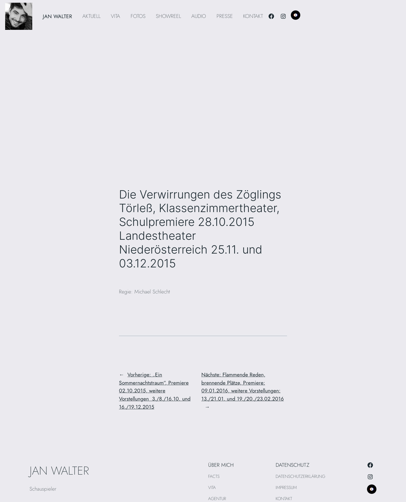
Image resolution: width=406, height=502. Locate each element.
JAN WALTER (57, 16)
